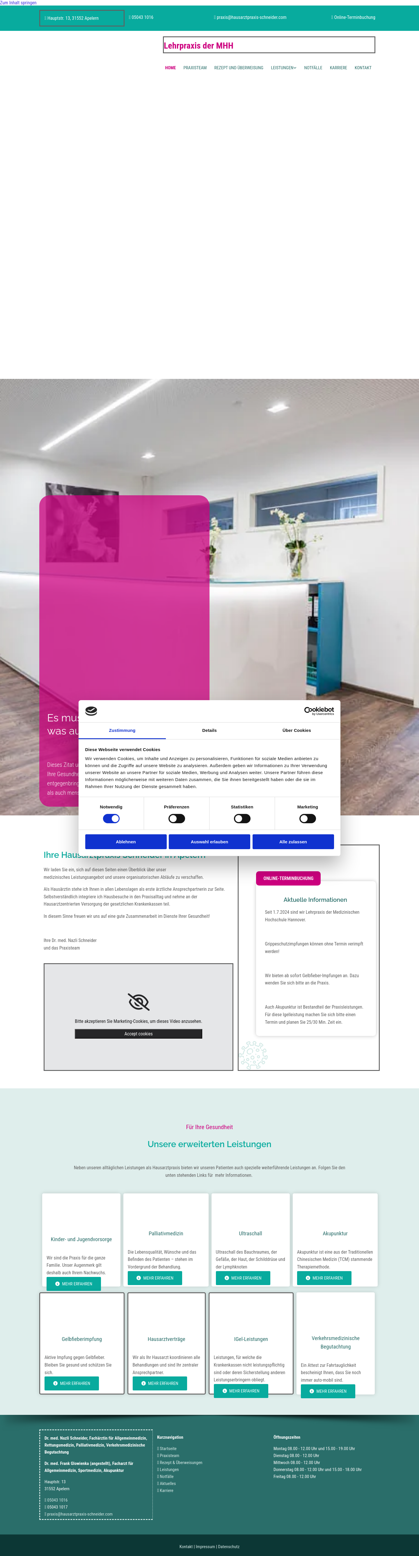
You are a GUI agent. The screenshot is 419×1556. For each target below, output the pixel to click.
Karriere (338, 67)
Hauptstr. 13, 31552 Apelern (73, 18)
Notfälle (313, 67)
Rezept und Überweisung (238, 67)
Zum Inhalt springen (18, 3)
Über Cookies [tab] (297, 730)
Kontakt (363, 67)
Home (170, 67)
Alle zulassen (293, 841)
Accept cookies (139, 1034)
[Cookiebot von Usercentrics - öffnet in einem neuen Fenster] (308, 711)
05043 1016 (142, 17)
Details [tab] (209, 730)
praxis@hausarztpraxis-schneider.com (252, 17)
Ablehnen (126, 841)
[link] (139, 1002)
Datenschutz (229, 1546)
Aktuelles (168, 1483)
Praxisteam (195, 67)
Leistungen (282, 67)
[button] (288, 878)
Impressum (205, 1546)
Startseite (168, 1448)
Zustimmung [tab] (122, 730)
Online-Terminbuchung (354, 17)
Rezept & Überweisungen (181, 1462)
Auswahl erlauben (209, 841)
